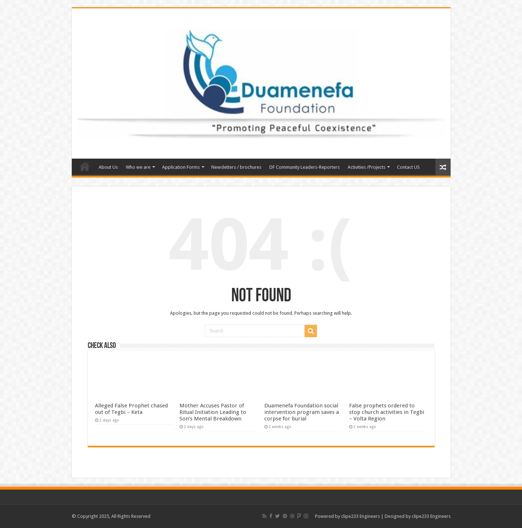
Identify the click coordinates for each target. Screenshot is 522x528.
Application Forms (181, 167)
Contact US (408, 167)
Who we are (138, 167)
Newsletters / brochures (236, 167)
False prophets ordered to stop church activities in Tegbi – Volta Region (386, 412)
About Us (108, 167)
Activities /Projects (366, 167)
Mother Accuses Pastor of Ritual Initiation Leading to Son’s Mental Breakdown (212, 412)
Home (84, 166)
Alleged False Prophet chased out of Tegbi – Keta (131, 408)
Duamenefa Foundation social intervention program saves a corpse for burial (301, 412)
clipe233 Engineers (360, 516)
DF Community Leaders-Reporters (304, 167)
